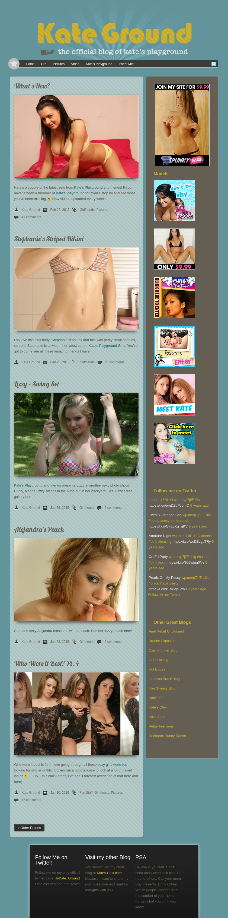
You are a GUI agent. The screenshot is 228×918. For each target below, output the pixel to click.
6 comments (113, 508)
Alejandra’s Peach (39, 529)
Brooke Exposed (162, 641)
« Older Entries (29, 828)
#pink (153, 541)
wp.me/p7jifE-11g (182, 557)
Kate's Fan (157, 698)
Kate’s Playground (99, 64)
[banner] (114, 30)
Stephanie (60, 340)
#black (154, 583)
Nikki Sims (157, 717)
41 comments (31, 217)
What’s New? (32, 86)
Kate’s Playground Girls (106, 346)
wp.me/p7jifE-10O (186, 536)
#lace (164, 583)
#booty (154, 521)
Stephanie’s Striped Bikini (49, 238)
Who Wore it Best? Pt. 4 (46, 663)
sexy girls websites (112, 765)
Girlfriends (87, 210)
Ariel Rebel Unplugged (166, 631)
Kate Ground (31, 210)
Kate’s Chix (158, 707)
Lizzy (40, 491)
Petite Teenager (161, 726)
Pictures (59, 64)
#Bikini (168, 500)
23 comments (114, 362)
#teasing (164, 541)
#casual (203, 557)
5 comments (113, 642)
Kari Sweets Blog (162, 688)
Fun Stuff (85, 793)
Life (43, 64)
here (28, 497)
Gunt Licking (158, 660)
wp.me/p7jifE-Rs (187, 500)
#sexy (164, 521)
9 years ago (199, 505)
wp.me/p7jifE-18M (197, 515)
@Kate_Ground (67, 878)
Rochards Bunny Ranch (167, 736)
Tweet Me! (126, 64)
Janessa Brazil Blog (164, 679)
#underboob (180, 521)
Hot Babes (157, 669)
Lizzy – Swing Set (36, 384)
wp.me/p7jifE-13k (195, 578)
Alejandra (44, 631)
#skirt (162, 562)
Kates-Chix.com (109, 873)
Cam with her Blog (163, 650)
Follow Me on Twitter (164, 595)
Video (75, 64)
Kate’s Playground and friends (97, 187)
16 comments (31, 800)
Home (30, 64)
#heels (206, 536)
